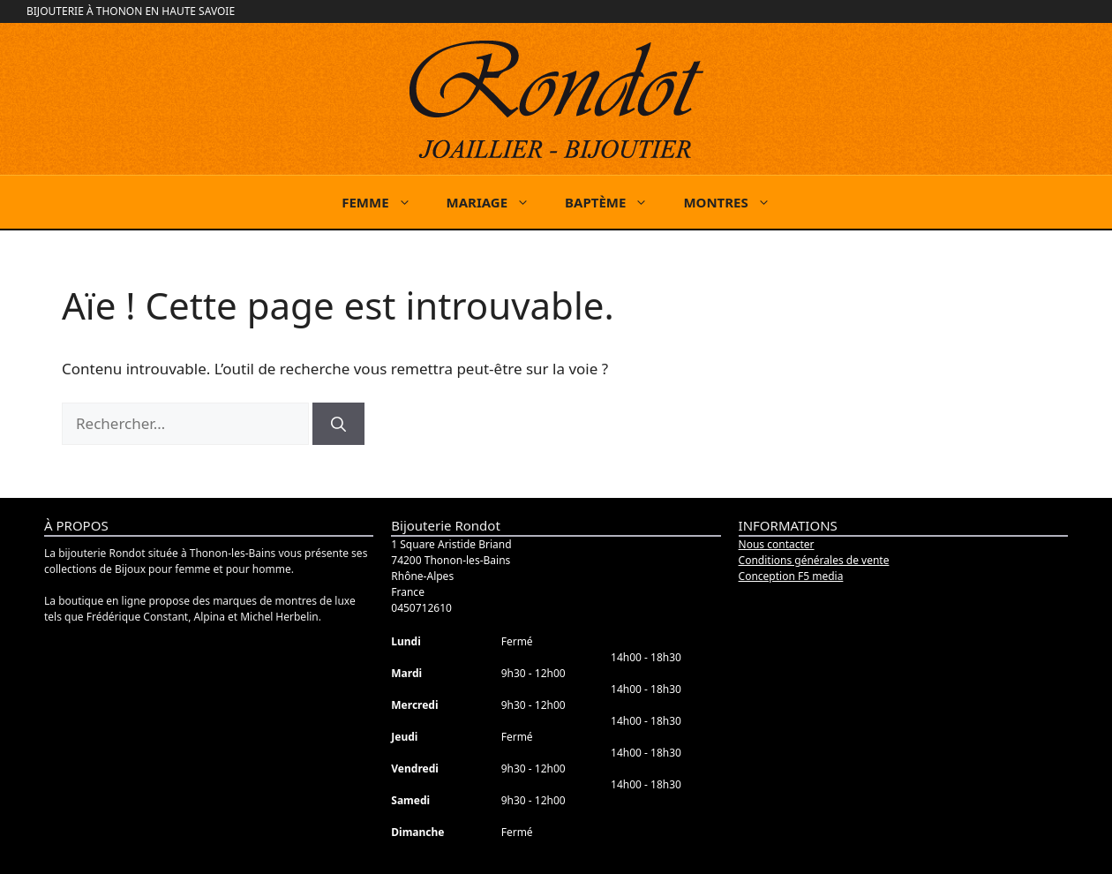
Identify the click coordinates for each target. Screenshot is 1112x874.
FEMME (385, 202)
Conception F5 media (791, 576)
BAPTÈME (615, 202)
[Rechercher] (338, 424)
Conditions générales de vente (814, 560)
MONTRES (735, 202)
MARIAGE (497, 202)
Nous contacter (777, 544)
